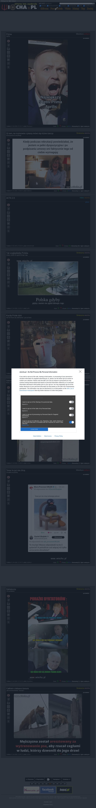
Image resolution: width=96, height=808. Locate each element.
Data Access (48, 436)
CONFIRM (34, 429)
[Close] (81, 372)
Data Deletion (37, 436)
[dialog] (48, 404)
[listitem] (48, 398)
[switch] (71, 402)
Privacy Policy (59, 436)
